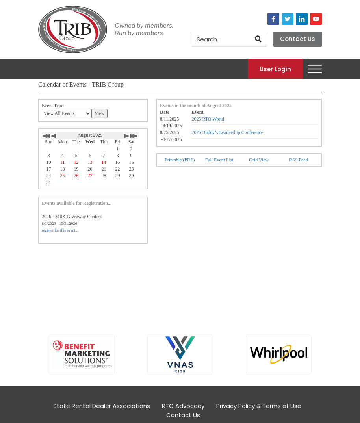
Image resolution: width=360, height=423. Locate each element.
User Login (275, 69)
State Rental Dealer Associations (101, 406)
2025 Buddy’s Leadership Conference (227, 132)
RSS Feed (298, 160)
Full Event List (219, 160)
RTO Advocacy (183, 406)
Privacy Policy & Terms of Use (258, 406)
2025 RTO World (207, 119)
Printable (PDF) (180, 160)
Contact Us (297, 39)
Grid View (259, 160)
